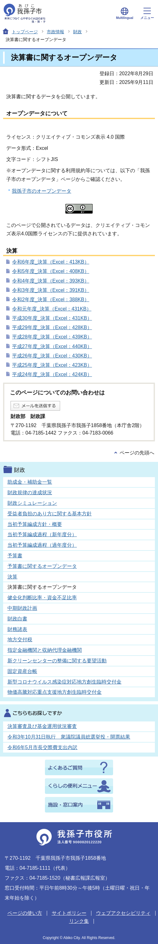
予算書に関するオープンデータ (42, 566)
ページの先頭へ (137, 452)
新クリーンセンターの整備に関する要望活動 (57, 660)
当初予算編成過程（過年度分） (42, 545)
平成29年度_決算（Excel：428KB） (52, 327)
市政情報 (55, 31)
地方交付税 (19, 639)
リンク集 (79, 921)
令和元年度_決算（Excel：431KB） (51, 308)
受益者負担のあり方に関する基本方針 (49, 513)
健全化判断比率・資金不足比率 (42, 597)
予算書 (14, 555)
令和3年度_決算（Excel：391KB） (50, 290)
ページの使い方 (24, 913)
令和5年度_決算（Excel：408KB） (50, 271)
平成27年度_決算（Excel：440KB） (52, 346)
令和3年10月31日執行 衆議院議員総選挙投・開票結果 (68, 736)
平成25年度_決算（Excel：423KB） (52, 365)
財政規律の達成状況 (29, 492)
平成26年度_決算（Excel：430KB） (52, 355)
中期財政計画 (22, 608)
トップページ (25, 31)
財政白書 (17, 618)
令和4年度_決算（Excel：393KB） (50, 280)
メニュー (147, 14)
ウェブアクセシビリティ (123, 913)
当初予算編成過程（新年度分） (42, 534)
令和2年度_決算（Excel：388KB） (50, 299)
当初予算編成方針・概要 (34, 524)
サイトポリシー (69, 913)
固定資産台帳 (22, 671)
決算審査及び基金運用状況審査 (42, 726)
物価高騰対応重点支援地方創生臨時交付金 (54, 692)
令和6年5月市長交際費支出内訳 (42, 747)
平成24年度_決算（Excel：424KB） (52, 374)
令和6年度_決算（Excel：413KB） (50, 262)
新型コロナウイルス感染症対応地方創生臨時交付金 (64, 681)
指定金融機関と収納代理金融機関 (44, 650)
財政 (77, 31)
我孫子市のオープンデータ (41, 191)
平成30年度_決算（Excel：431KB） (52, 318)
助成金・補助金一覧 (29, 482)
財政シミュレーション (32, 503)
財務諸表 (17, 629)
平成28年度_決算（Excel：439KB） (52, 336)
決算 (12, 576)
